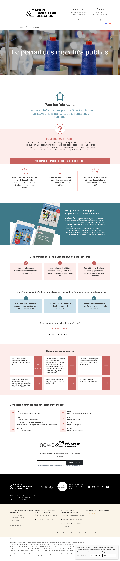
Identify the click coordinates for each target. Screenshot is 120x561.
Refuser (95, 556)
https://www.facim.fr (24, 430)
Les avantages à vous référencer (72, 519)
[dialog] (96, 552)
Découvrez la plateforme (18, 517)
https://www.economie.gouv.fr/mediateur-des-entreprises (37, 425)
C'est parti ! (66, 526)
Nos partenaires (16, 525)
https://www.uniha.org (75, 430)
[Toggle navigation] (13, 6)
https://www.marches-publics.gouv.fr (80, 413)
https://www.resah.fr (74, 419)
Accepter (109, 556)
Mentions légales (62, 533)
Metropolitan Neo (45, 556)
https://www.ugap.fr (74, 425)
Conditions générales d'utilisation (81, 533)
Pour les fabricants (93, 513)
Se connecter (104, 3)
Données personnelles (102, 533)
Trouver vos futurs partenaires (46, 519)
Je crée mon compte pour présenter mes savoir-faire (73, 516)
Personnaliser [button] (81, 555)
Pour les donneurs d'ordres (96, 516)
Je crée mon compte (60, 334)
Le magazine (15, 523)
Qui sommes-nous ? (17, 515)
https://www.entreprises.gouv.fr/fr (28, 419)
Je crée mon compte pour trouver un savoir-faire (48, 516)
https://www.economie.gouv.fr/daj (28, 413)
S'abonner (74, 462)
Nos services (15, 520)
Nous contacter (16, 528)
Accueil (20, 27)
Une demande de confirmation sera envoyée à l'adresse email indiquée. (59, 466)
